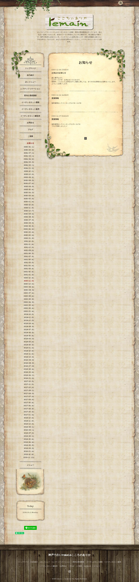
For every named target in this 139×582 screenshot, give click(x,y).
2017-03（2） (29, 409)
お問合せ (30, 123)
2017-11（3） (29, 384)
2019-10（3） (29, 320)
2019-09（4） (29, 323)
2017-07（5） (29, 396)
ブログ (30, 130)
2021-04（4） (29, 266)
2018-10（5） (29, 357)
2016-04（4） (29, 442)
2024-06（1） (29, 156)
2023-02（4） (29, 199)
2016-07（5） (29, 433)
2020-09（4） (29, 287)
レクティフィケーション (30, 89)
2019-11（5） (29, 317)
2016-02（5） (29, 448)
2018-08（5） (29, 363)
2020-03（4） (29, 305)
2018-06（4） (29, 369)
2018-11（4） (29, 354)
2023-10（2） (29, 174)
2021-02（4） (29, 272)
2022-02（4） (29, 235)
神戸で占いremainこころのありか (69, 555)
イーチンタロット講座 (30, 103)
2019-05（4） (29, 336)
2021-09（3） (29, 250)
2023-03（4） (29, 196)
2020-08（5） (29, 290)
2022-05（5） (29, 226)
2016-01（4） (29, 451)
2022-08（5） (29, 217)
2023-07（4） (29, 183)
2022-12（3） (29, 205)
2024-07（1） (29, 153)
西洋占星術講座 (30, 96)
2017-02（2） (29, 412)
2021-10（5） (29, 247)
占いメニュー (30, 82)
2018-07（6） (29, 366)
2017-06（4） (29, 400)
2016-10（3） (29, 424)
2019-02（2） (29, 345)
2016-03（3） (29, 445)
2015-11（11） (29, 457)
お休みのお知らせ (59, 73)
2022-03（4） (29, 232)
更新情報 (55, 98)
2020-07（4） (29, 293)
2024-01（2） (29, 168)
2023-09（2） (29, 177)
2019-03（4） (29, 342)
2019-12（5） (29, 314)
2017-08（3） (29, 393)
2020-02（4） (29, 308)
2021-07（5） (29, 256)
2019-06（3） (29, 333)
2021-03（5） (29, 269)
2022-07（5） (29, 220)
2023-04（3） (29, 193)
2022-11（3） (29, 208)
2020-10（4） (29, 284)
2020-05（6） (29, 299)
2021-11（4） (29, 244)
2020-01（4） (29, 311)
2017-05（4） (29, 403)
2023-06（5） (29, 186)
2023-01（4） (29, 202)
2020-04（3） (29, 302)
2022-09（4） (29, 214)
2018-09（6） (29, 360)
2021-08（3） (29, 253)
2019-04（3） (29, 339)
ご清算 (30, 136)
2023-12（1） (29, 171)
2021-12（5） (29, 241)
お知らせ (30, 143)
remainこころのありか (64, 579)
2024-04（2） (29, 159)
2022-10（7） (29, 211)
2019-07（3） (29, 330)
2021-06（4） (29, 260)
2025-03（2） (29, 150)
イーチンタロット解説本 (30, 116)
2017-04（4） (29, 406)
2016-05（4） (29, 439)
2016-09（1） (29, 427)
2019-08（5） (29, 326)
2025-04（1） (29, 147)
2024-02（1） (29, 165)
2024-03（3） (29, 162)
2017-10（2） (29, 387)
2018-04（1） (29, 375)
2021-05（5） (29, 263)
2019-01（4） (29, 348)
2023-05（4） (29, 189)
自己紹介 (30, 75)
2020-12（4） (29, 278)
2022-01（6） (29, 238)
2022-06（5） (29, 223)
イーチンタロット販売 (30, 109)
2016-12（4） (29, 418)
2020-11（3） (29, 281)
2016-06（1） (29, 436)
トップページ (30, 68)
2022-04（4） (29, 229)
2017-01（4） (29, 415)
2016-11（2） (29, 421)
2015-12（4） (29, 454)
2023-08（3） (29, 180)
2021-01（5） (29, 275)
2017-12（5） (29, 381)
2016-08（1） (29, 430)
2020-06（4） (29, 296)
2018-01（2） (29, 378)
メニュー (30, 465)
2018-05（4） (29, 372)
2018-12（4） (29, 351)
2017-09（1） (29, 390)
